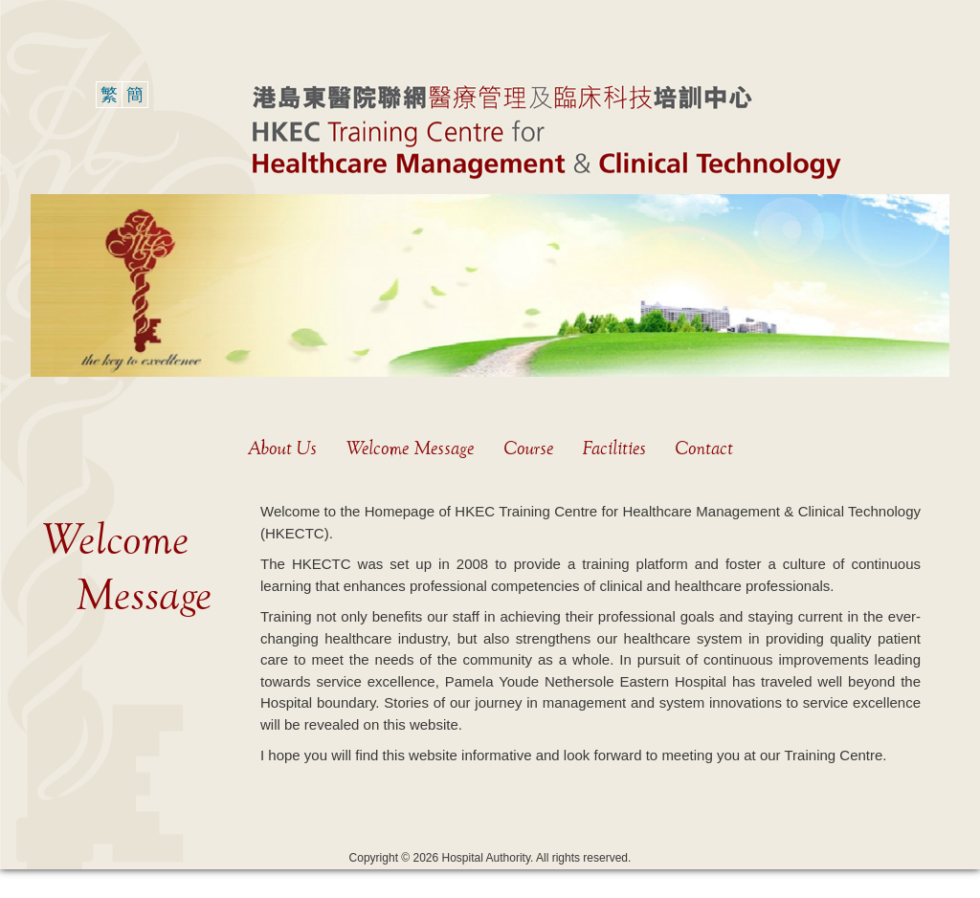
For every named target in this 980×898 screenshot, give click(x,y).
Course (528, 448)
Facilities (614, 448)
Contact (703, 448)
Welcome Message (409, 448)
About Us (282, 448)
